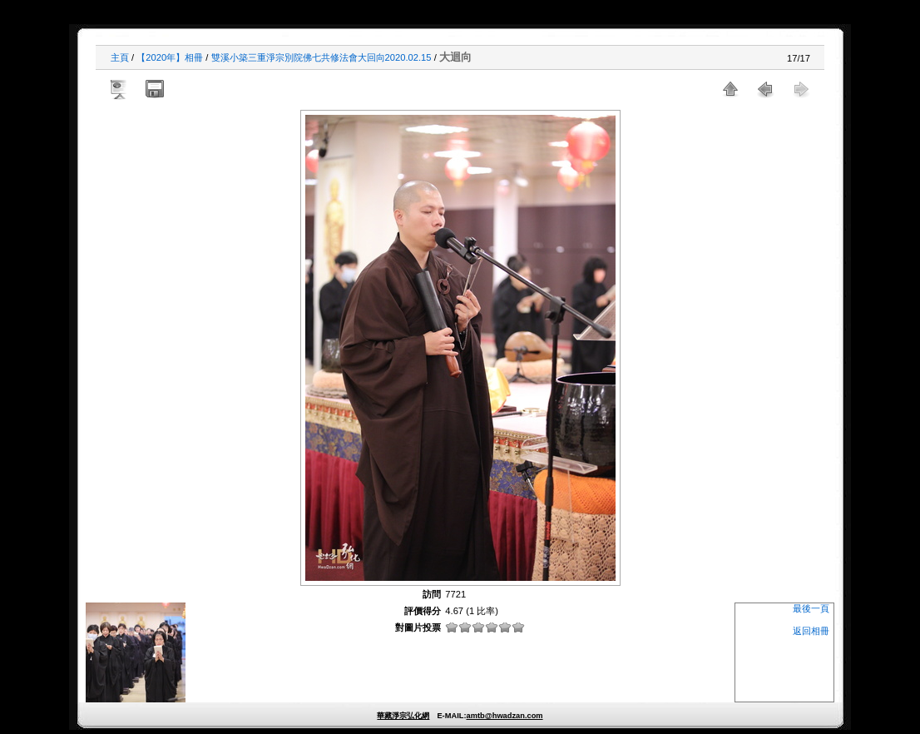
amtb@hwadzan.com (504, 716)
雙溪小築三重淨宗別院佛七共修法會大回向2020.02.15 (321, 57)
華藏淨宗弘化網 (403, 716)
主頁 (120, 57)
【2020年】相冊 (169, 57)
